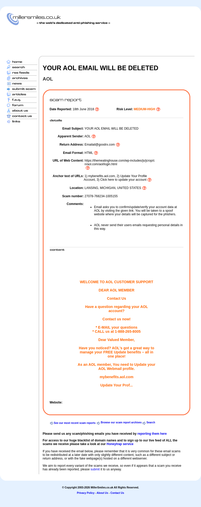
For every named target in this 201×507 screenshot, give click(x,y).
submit (94, 469)
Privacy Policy (86, 493)
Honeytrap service (119, 444)
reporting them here (152, 433)
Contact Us (117, 493)
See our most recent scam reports (75, 423)
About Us (102, 493)
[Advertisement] (100, 40)
